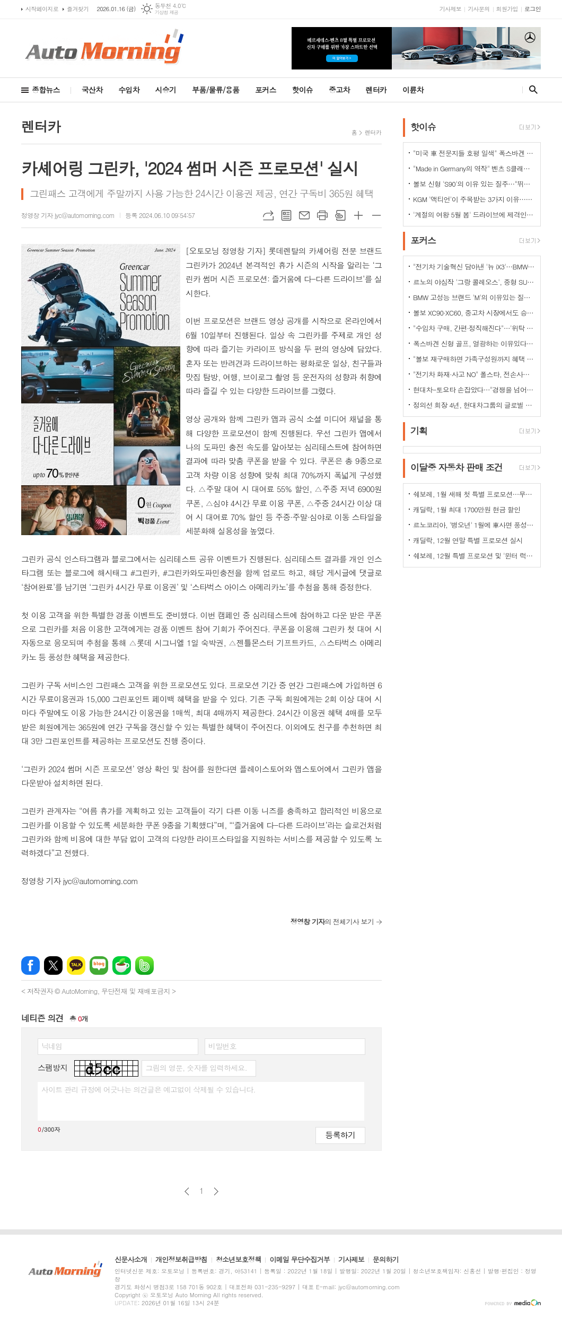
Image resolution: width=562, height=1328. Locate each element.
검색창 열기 (531, 89)
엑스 (53, 965)
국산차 (92, 89)
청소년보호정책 (238, 1260)
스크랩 (340, 215)
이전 (187, 1191)
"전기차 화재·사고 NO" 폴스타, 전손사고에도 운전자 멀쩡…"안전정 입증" (474, 374)
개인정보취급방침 (181, 1260)
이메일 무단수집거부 (299, 1260)
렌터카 (376, 89)
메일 (304, 215)
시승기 (165, 89)
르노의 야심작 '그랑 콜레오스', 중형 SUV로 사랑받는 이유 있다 (474, 282)
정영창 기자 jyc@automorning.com (68, 215)
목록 (286, 215)
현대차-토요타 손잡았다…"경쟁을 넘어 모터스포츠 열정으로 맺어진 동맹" (474, 390)
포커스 (265, 89)
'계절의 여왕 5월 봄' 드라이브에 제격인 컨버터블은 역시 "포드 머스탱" (474, 214)
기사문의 (478, 9)
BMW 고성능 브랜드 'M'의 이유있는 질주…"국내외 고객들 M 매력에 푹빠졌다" (474, 297)
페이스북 (30, 965)
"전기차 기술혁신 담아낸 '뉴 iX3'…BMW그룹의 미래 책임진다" (474, 266)
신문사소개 (131, 1260)
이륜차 (412, 89)
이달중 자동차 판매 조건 (456, 467)
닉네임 (51, 1046)
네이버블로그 (99, 965)
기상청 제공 (167, 12)
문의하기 (386, 1260)
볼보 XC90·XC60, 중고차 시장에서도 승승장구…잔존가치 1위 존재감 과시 (474, 313)
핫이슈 (302, 89)
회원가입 (507, 9)
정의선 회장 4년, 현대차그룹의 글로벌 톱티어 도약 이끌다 (474, 405)
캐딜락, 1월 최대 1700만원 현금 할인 (467, 509)
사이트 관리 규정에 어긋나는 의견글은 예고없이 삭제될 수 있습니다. (148, 1089)
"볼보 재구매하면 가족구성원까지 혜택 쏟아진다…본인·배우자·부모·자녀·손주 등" (474, 359)
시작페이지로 (41, 9)
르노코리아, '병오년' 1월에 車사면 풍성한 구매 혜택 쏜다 (474, 525)
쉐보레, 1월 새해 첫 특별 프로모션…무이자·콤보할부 (474, 494)
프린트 (322, 215)
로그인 (532, 9)
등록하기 (340, 1134)
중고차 (339, 89)
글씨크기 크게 (358, 215)
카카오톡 (76, 965)
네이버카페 (121, 965)
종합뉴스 (46, 89)
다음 (216, 1191)
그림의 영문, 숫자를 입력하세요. (196, 1067)
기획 (418, 430)
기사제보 (450, 9)
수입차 (128, 89)
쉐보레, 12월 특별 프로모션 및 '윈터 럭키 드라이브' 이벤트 (474, 556)
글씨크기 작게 (376, 215)
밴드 (144, 965)
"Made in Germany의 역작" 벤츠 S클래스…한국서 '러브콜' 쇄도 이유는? (474, 168)
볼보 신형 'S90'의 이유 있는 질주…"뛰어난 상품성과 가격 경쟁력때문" (474, 184)
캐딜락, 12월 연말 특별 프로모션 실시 (468, 540)
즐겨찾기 (78, 9)
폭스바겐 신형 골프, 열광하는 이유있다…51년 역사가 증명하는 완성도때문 (474, 343)
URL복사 (268, 215)
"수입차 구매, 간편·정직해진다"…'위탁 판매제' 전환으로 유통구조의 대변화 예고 (474, 328)
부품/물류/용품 (215, 89)
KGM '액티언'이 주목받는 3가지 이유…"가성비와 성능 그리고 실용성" (474, 199)
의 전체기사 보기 (332, 921)
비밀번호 (222, 1046)
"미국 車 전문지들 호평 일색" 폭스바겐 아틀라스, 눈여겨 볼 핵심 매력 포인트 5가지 (474, 153)
